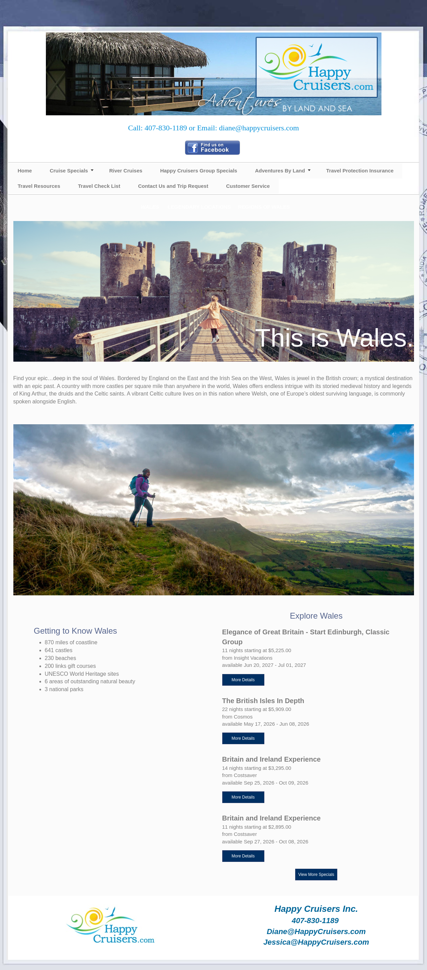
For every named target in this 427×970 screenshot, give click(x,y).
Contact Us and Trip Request (173, 186)
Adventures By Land (280, 170)
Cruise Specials (69, 170)
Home (25, 170)
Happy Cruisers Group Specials (198, 170)
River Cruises (125, 170)
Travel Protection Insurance (360, 170)
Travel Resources (39, 186)
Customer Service (248, 186)
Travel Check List (99, 186)
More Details (242, 679)
